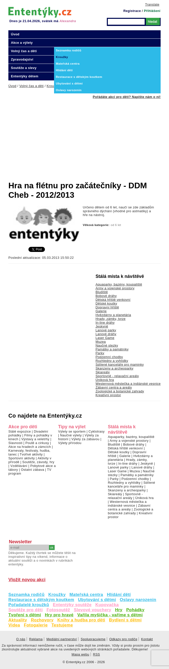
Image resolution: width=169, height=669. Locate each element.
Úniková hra (104, 380)
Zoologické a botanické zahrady (119, 391)
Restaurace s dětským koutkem (41, 599)
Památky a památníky (111, 349)
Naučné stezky (106, 345)
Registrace (132, 11)
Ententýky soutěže (72, 604)
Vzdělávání (18, 466)
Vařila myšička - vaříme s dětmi (110, 615)
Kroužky (57, 594)
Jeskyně (101, 326)
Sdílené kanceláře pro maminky (119, 364)
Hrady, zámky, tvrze (110, 319)
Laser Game (104, 338)
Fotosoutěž (58, 609)
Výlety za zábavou (85, 439)
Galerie (101, 311)
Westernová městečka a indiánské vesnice (128, 384)
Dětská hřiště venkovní (112, 300)
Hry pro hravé (59, 615)
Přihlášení (152, 11)
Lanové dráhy (105, 334)
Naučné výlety (71, 435)
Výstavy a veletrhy (35, 439)
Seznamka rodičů (26, 594)
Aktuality (17, 620)
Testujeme (62, 625)
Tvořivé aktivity (31, 454)
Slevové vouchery (92, 609)
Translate (152, 4)
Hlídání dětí (119, 594)
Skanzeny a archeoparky (114, 368)
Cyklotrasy (97, 431)
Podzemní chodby (109, 357)
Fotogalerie (36, 625)
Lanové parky (105, 330)
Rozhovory (42, 620)
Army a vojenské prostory (114, 288)
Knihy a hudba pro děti (81, 620)
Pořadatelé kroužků (28, 604)
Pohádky (135, 609)
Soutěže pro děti (25, 609)
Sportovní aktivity (21, 458)
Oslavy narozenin (138, 599)
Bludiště (101, 292)
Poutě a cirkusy (37, 443)
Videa (14, 625)
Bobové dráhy (106, 296)
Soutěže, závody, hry (38, 462)
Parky (99, 353)
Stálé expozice (19, 431)
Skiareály (102, 372)
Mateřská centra (86, 594)
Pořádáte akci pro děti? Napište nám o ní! (127, 97)
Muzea (100, 342)
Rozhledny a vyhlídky (111, 361)
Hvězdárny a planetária (113, 315)
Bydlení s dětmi (125, 620)
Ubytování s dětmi (97, 599)
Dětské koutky (106, 303)
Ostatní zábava (32, 470)
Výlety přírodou (69, 443)
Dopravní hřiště (107, 307)
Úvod (15, 34)
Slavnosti (15, 443)
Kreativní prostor (108, 395)
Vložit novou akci (26, 579)
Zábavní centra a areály (113, 387)
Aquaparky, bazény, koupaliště (118, 284)
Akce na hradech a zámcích (29, 447)
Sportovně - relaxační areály (117, 376)
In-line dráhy (104, 322)
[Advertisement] (88, 137)
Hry (119, 609)
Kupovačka (107, 604)
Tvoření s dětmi (24, 615)
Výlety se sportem (72, 431)
